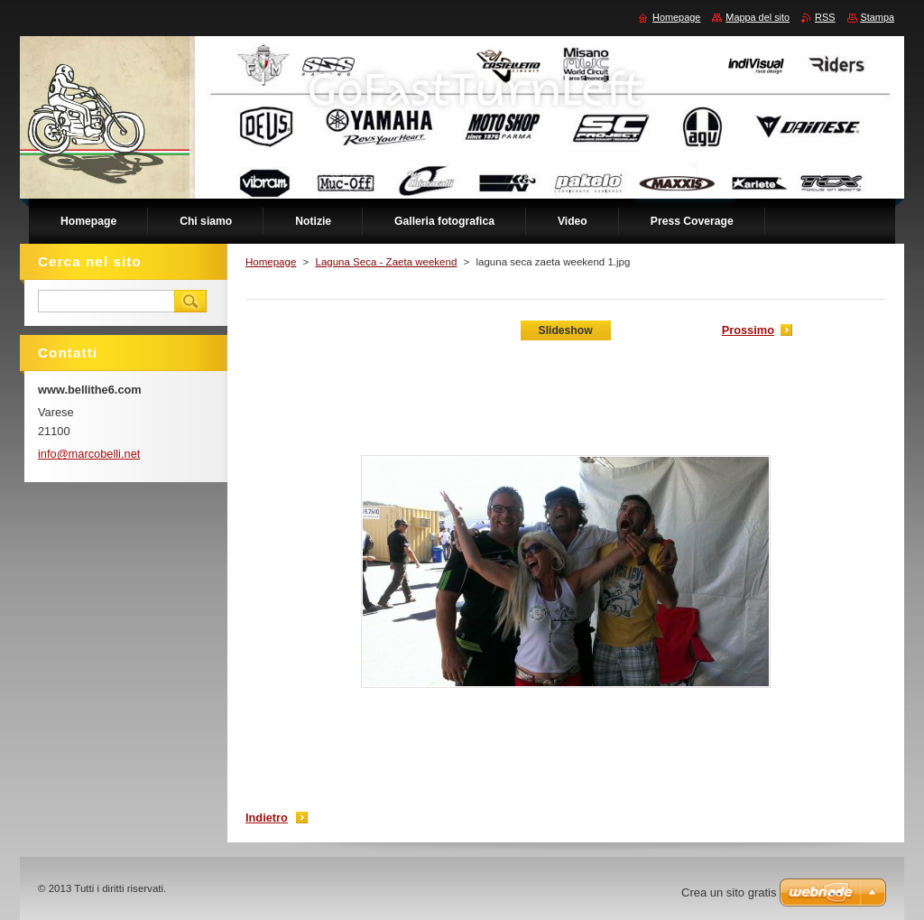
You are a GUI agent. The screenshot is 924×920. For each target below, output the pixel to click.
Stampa (877, 17)
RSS (825, 17)
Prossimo (748, 330)
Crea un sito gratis (729, 892)
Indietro (266, 817)
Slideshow (566, 330)
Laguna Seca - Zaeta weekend (386, 261)
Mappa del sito (757, 17)
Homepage (270, 261)
